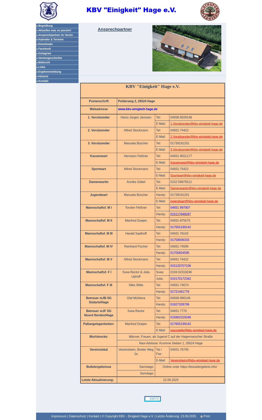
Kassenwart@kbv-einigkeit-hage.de (194, 162)
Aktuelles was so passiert (54, 30)
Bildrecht (44, 62)
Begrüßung (45, 25)
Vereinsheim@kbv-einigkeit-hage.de (195, 360)
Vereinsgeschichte (50, 58)
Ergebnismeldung (49, 71)
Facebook (44, 48)
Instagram (44, 53)
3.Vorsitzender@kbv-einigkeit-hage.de (196, 149)
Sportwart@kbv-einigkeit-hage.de (193, 175)
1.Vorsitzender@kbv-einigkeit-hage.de (196, 123)
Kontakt (43, 80)
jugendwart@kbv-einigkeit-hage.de (194, 201)
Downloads (45, 44)
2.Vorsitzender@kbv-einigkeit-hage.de (196, 136)
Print (205, 416)
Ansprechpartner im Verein (55, 35)
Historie (43, 76)
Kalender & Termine (51, 39)
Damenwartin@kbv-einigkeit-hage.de (195, 188)
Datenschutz (77, 416)
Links (42, 67)
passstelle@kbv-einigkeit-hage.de (193, 330)
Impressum (59, 416)
